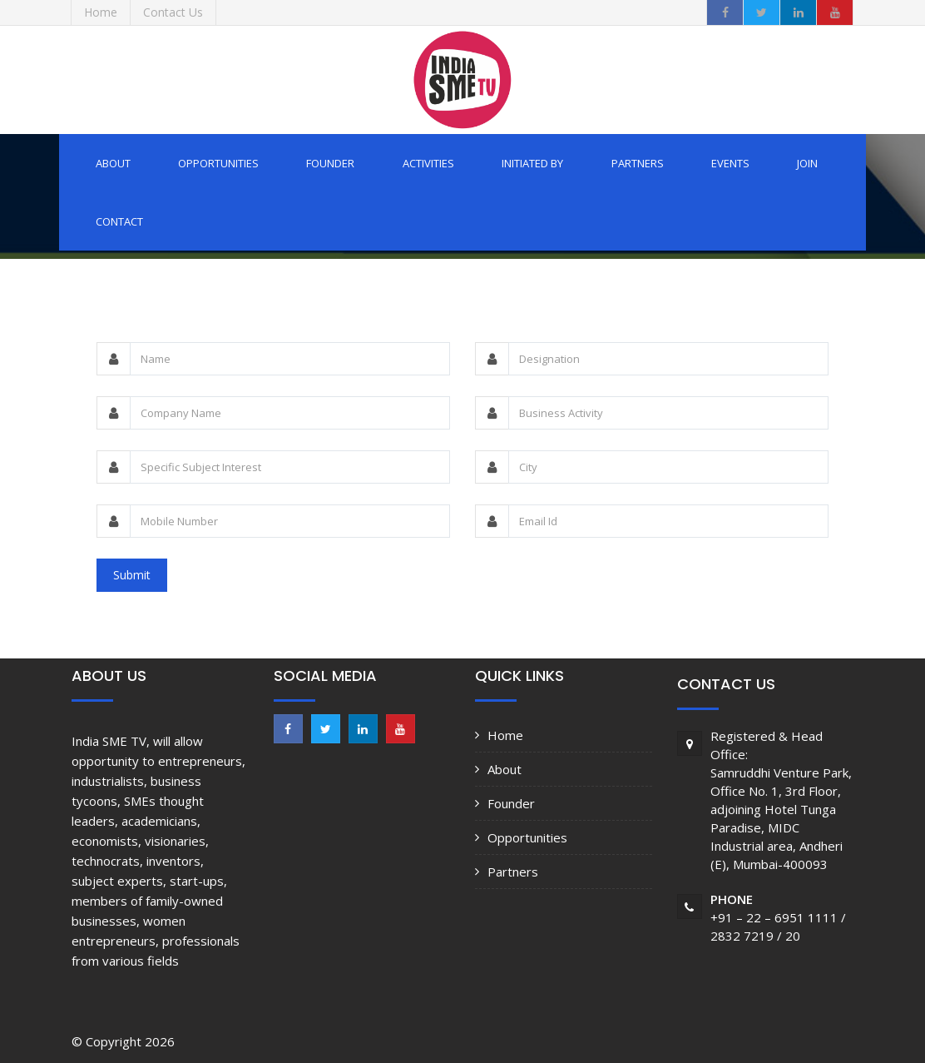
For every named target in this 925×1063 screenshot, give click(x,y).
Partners (637, 163)
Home (505, 735)
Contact (119, 221)
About (113, 163)
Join (807, 163)
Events (730, 163)
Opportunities (218, 163)
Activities (428, 163)
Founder (330, 163)
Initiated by (532, 163)
